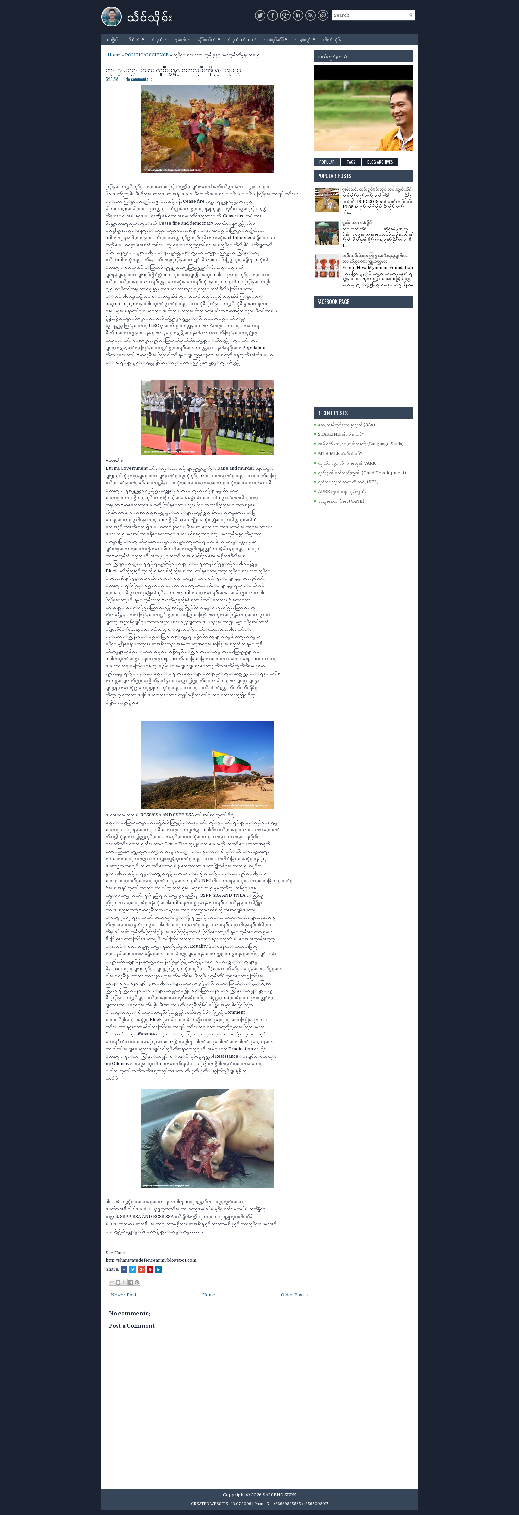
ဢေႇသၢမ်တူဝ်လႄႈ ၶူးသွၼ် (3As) (346, 424)
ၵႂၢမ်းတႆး (184, 38)
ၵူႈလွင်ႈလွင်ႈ (306, 38)
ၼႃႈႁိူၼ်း (112, 39)
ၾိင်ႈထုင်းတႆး (210, 38)
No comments (137, 79)
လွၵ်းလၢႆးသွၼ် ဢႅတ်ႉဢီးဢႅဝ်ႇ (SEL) (348, 482)
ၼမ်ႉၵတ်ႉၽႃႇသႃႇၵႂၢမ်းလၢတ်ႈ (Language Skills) (361, 443)
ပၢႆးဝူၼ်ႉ (161, 38)
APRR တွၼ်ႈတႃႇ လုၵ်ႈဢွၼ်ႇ (342, 491)
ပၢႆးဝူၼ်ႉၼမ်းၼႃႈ (244, 38)
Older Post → (295, 1294)
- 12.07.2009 (240, 1504)
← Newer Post (121, 1294)
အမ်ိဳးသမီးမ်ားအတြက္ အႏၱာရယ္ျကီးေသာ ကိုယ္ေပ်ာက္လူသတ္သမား (375, 258)
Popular (327, 162)
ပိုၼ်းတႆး (138, 38)
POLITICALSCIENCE (147, 54)
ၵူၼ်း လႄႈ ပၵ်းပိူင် (357, 222)
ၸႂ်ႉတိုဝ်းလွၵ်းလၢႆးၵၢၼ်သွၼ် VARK (347, 463)
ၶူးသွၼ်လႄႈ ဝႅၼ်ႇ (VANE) (341, 501)
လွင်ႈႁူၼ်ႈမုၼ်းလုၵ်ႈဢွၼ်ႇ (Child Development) (362, 472)
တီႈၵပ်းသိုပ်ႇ (332, 39)
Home (114, 54)
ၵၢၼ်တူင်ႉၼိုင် (277, 38)
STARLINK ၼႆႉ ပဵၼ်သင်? (341, 434)
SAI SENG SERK (279, 1494)
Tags (351, 162)
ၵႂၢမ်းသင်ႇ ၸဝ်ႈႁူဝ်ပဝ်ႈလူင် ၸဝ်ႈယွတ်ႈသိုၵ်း (377, 189)
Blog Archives (380, 162)
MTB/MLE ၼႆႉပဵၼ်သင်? (340, 453)
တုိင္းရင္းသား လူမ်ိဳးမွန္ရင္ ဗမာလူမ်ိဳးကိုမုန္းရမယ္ (173, 69)
